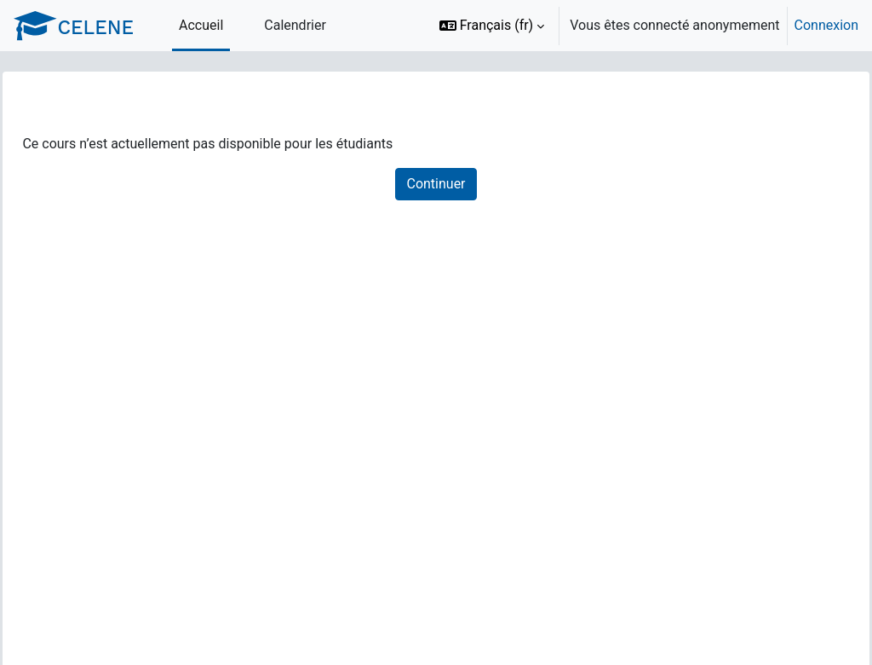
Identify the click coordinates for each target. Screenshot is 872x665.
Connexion (826, 25)
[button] (492, 25)
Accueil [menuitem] (201, 25)
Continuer (435, 184)
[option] (643, 25)
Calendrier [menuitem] (295, 25)
